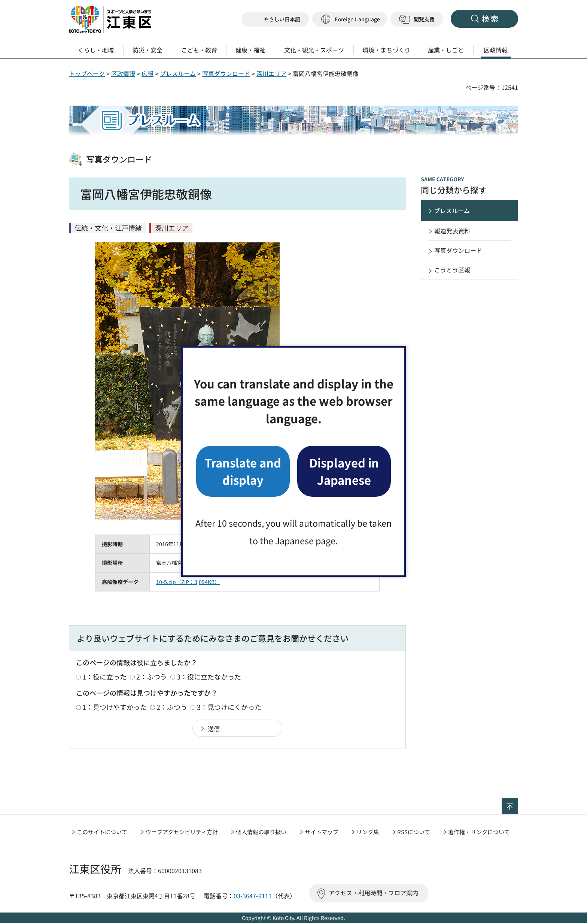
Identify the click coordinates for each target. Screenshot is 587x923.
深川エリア (271, 73)
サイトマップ (321, 832)
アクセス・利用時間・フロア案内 (373, 892)
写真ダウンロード (226, 73)
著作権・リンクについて (479, 832)
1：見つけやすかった (114, 707)
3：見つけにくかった (229, 707)
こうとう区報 (452, 269)
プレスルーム (178, 73)
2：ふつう (151, 676)
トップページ (87, 73)
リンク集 (367, 832)
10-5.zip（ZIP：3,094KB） (188, 581)
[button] (349, 19)
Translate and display (243, 471)
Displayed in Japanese (344, 471)
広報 (147, 73)
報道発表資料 (452, 230)
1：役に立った (104, 676)
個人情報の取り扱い (261, 832)
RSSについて (413, 832)
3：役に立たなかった (209, 676)
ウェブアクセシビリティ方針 (182, 832)
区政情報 (123, 73)
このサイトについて (102, 832)
